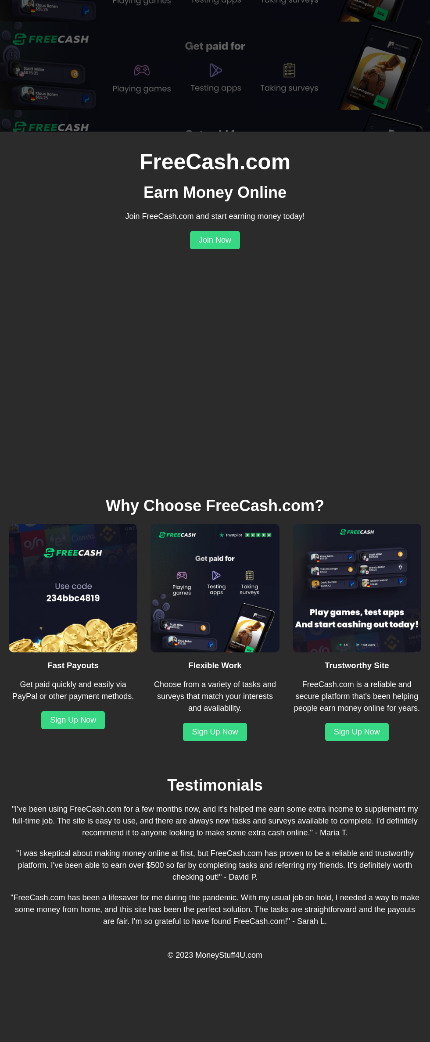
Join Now (215, 240)
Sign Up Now (73, 720)
